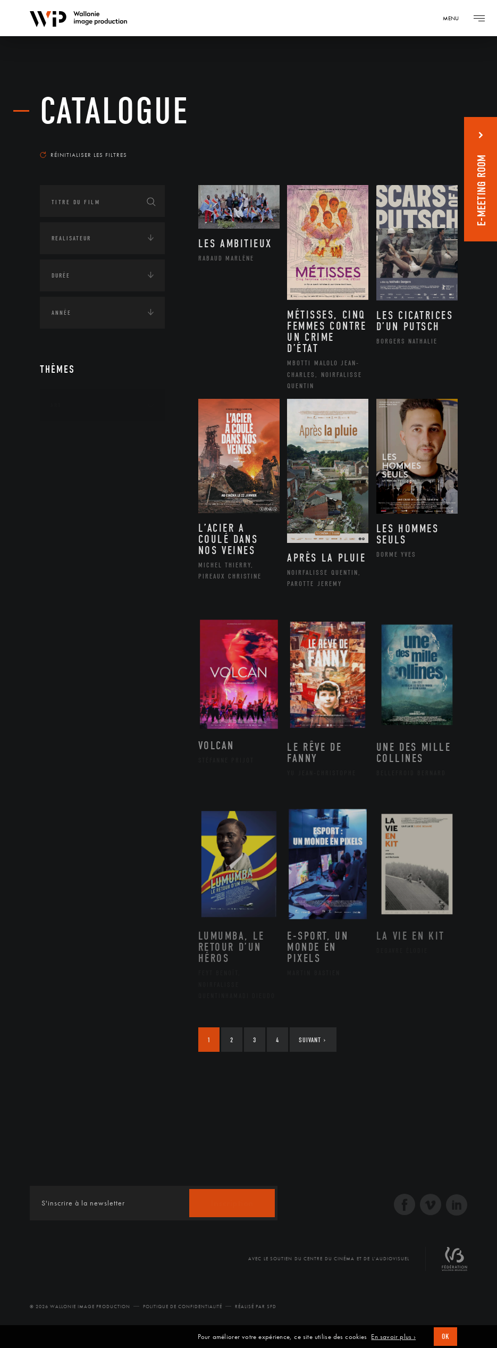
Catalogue (114, 111)
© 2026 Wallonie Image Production (80, 1306)
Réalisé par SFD (255, 1306)
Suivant (312, 1040)
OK (445, 1336)
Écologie (65, 471)
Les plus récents (420, 140)
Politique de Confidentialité (182, 1306)
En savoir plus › (393, 1337)
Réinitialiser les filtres (83, 154)
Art (56, 405)
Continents (69, 438)
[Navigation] (454, 18)
